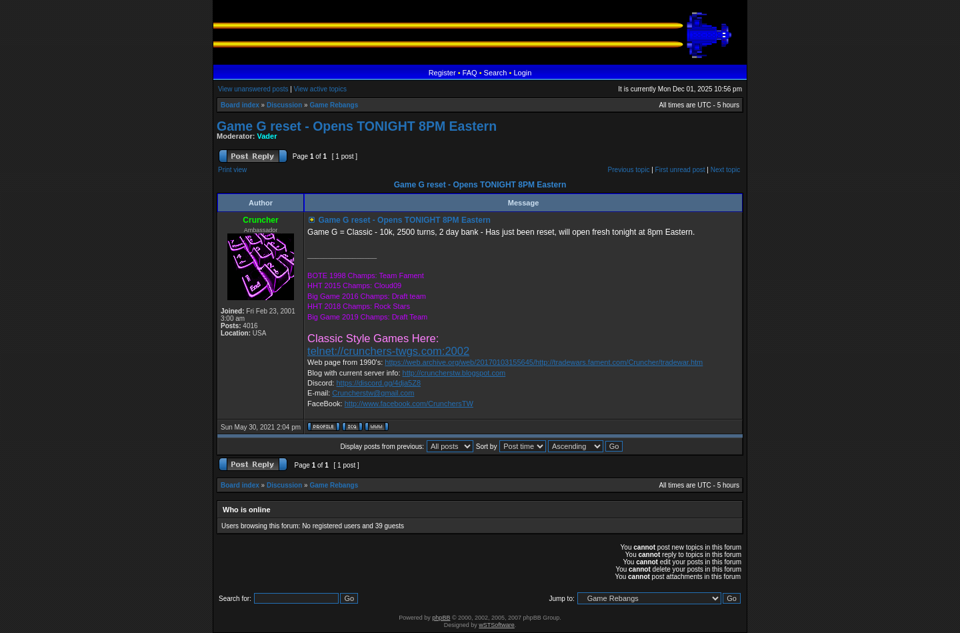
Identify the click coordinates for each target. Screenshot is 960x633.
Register (442, 73)
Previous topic (629, 169)
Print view (232, 169)
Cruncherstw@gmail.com (373, 393)
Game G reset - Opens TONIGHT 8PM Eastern (357, 126)
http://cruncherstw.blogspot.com (454, 373)
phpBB (441, 617)
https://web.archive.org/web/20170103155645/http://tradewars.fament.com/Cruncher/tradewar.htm (544, 362)
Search (495, 73)
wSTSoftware (497, 625)
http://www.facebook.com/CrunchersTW (409, 404)
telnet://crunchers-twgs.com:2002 (388, 351)
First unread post (680, 169)
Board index (240, 105)
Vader (267, 136)
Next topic (725, 169)
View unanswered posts (253, 89)
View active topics (320, 89)
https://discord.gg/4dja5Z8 (378, 383)
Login (522, 73)
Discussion (284, 105)
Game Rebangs (333, 105)
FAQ (470, 73)
